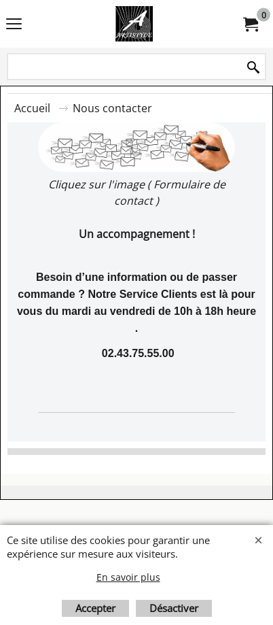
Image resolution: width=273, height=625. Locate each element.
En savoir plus (128, 577)
